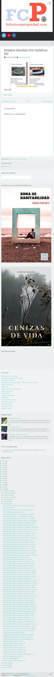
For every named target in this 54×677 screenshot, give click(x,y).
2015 (3, 478)
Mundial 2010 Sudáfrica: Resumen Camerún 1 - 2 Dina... (20, 570)
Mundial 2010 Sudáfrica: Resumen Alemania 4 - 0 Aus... (20, 611)
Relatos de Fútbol (6, 404)
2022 (3, 463)
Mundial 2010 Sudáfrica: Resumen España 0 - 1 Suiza (19, 594)
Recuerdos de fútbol (7, 402)
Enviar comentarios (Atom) (18, 159)
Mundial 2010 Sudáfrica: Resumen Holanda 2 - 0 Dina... (19, 609)
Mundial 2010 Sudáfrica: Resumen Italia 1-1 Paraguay (19, 604)
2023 (3, 461)
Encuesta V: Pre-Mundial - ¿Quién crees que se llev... (19, 630)
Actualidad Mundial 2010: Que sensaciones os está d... (19, 544)
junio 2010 (6, 504)
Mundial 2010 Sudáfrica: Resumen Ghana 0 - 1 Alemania (20, 538)
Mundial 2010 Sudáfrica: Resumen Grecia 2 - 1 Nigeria (19, 587)
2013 (3, 482)
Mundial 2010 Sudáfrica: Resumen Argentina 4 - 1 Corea (20, 589)
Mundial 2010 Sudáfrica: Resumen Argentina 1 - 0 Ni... (19, 619)
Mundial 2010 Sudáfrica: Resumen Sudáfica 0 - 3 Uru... (19, 592)
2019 (3, 470)
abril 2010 (6, 665)
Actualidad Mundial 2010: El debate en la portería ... (18, 637)
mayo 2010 (6, 663)
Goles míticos (5, 393)
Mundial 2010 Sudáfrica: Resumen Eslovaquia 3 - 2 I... (19, 531)
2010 (3, 489)
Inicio (29, 101)
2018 (3, 472)
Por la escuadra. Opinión (9, 400)
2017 (3, 474)
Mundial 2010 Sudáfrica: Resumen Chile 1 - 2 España (19, 518)
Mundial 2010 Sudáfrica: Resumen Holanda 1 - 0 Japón (19, 574)
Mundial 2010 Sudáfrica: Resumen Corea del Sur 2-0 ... (19, 622)
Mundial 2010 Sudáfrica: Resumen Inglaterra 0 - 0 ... (18, 579)
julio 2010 (6, 501)
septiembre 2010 (8, 497)
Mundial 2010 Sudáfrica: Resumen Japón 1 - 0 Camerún (20, 607)
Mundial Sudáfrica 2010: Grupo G (13, 645)
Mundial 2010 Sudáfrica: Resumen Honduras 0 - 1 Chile (20, 596)
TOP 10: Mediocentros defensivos (13, 512)
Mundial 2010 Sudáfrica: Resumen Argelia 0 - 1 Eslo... (19, 615)
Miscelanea (5, 397)
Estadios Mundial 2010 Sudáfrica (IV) (14, 647)
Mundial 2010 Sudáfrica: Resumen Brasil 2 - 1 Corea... (19, 598)
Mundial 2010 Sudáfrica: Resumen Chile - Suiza (17, 559)
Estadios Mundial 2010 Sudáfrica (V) (14, 643)
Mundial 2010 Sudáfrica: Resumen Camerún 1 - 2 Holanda (20, 527)
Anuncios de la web (7, 384)
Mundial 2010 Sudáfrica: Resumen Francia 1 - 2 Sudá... (19, 553)
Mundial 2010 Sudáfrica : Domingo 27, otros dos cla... (19, 514)
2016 (3, 476)
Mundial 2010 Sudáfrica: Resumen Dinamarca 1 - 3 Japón (20, 529)
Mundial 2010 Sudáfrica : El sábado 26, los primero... (19, 516)
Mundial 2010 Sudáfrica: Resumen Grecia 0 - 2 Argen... (19, 546)
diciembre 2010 (8, 491)
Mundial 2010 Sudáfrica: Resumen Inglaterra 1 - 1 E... (18, 617)
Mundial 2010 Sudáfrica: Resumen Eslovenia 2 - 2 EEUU (20, 581)
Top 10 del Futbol (6, 408)
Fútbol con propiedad (15, 673)
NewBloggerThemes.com (28, 675)
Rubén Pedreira (24, 57)
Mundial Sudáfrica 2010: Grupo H (13, 641)
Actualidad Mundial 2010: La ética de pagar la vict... (18, 639)
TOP (51, 674)
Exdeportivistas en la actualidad (11, 389)
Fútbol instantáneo (7, 391)
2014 (3, 480)
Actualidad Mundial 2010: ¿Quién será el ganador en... (19, 654)
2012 (3, 485)
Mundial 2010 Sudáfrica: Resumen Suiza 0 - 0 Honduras (20, 520)
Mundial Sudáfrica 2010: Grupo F (13, 656)
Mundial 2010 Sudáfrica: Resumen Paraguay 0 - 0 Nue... (19, 533)
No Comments (9, 95)
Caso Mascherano (8, 508)
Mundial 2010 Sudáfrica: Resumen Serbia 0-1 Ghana (18, 613)
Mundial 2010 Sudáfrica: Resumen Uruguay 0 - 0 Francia (20, 624)
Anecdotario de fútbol (8, 380)
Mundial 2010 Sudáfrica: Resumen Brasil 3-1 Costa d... (19, 564)
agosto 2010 (6, 499)
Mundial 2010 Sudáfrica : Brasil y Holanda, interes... (18, 510)
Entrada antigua (47, 101)
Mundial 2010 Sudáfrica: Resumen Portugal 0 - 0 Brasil (19, 523)
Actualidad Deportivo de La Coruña (12, 378)
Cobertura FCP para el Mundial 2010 (14, 632)
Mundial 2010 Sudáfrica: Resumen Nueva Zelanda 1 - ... (19, 602)
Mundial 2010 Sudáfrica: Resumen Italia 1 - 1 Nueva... (19, 566)
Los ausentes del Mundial (11, 658)
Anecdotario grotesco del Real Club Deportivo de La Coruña (19, 382)
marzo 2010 (6, 667)
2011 (3, 487)
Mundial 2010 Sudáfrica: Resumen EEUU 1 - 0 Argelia (19, 542)
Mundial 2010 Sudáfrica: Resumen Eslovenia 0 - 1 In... (19, 540)
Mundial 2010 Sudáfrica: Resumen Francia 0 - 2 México (20, 585)
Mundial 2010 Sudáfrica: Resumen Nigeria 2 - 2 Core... (19, 548)
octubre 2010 (7, 495)
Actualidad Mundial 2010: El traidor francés (16, 557)
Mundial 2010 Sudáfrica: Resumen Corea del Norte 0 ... (19, 525)
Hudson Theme (9, 675)
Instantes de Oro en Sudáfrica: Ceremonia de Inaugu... (19, 628)
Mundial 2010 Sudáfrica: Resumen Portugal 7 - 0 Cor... (19, 561)
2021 (3, 465)
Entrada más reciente (8, 101)
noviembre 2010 (8, 493)
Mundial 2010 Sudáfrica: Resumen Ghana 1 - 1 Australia (19, 572)
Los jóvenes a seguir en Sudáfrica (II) (14, 650)
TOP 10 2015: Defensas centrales (18, 434)
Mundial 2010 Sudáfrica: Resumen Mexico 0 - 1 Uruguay (20, 551)
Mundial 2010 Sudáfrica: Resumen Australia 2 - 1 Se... (19, 536)
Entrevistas (4, 387)
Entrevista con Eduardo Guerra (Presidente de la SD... (19, 505)
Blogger (28, 673)
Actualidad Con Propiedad (9, 376)
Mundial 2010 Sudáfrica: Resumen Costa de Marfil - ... (19, 600)
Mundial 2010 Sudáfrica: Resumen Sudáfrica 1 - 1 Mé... (19, 626)
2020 (3, 467)
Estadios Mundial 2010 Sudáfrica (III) (25, 51)
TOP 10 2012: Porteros (14, 418)
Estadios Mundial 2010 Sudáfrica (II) (14, 660)
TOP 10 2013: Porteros (14, 427)
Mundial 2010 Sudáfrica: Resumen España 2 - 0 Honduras (20, 555)
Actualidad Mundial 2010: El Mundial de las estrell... (19, 635)
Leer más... (11, 452)
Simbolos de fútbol (7, 406)
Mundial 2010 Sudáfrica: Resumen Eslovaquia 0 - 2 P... (19, 568)
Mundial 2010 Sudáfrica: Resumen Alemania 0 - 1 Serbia (20, 583)
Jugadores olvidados (7, 395)
